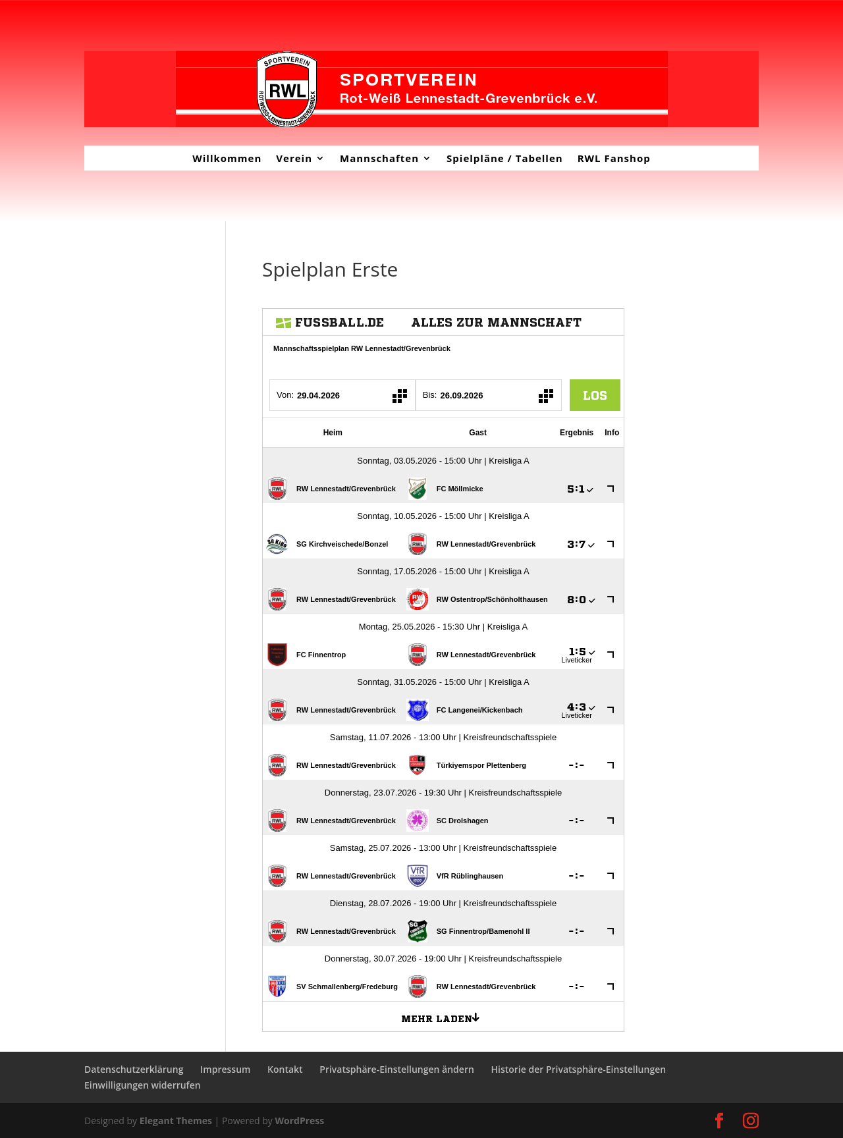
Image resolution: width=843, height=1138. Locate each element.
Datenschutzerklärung (133, 1069)
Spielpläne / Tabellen (505, 158)
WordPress (299, 1120)
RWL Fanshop (614, 158)
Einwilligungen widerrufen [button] (142, 1085)
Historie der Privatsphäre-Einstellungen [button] (578, 1069)
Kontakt (285, 1069)
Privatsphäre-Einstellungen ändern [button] (396, 1069)
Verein (294, 158)
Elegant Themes (176, 1120)
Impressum (225, 1069)
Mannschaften (379, 158)
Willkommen (226, 158)
